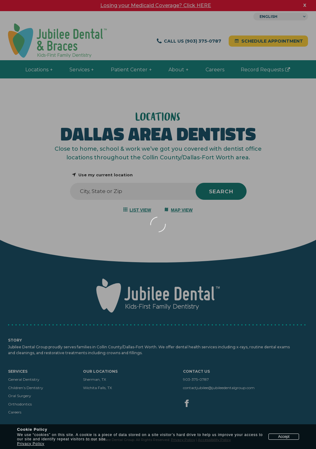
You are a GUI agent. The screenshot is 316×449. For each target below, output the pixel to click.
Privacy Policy (30, 444)
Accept (283, 436)
